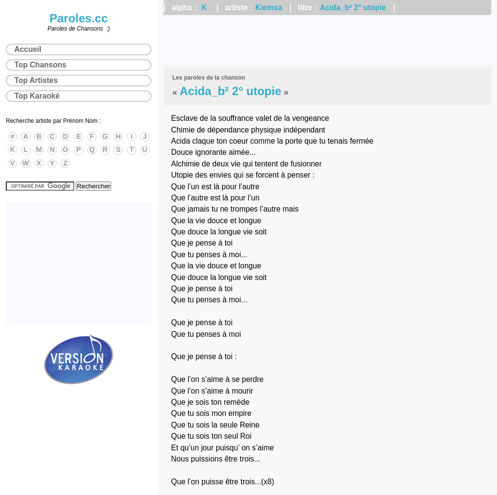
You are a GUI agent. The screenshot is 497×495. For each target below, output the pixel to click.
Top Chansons (40, 65)
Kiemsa (268, 7)
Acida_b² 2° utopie (353, 7)
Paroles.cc (79, 18)
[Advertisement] (327, 41)
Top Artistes (36, 80)
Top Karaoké (37, 96)
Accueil (28, 49)
